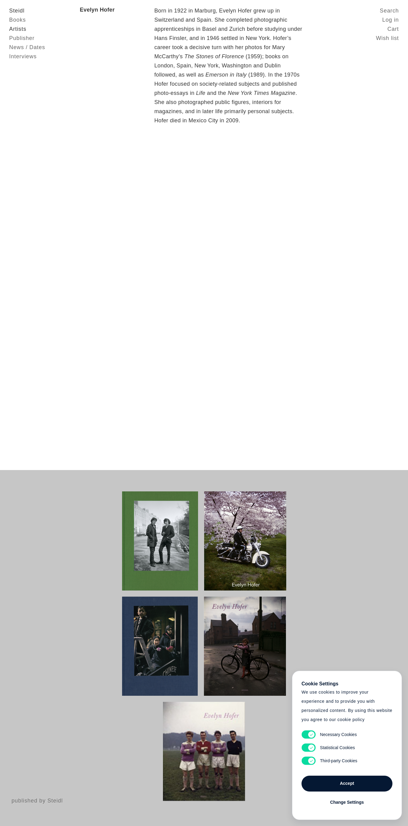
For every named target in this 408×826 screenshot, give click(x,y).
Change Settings (347, 802)
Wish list (387, 38)
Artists (17, 29)
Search (389, 11)
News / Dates (27, 47)
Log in (390, 20)
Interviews (23, 56)
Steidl (16, 11)
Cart (393, 29)
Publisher (21, 38)
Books (17, 20)
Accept (347, 783)
